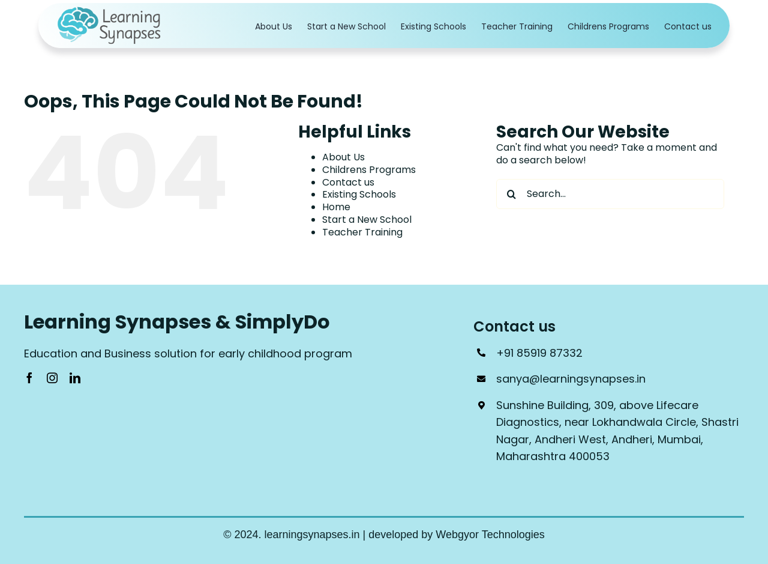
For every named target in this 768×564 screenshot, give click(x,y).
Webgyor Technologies (490, 535)
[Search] (511, 194)
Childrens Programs (369, 170)
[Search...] (610, 194)
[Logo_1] (110, 10)
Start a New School (367, 219)
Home (336, 207)
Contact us (348, 182)
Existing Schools (359, 194)
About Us (343, 157)
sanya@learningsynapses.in (571, 378)
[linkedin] (75, 377)
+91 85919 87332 (539, 352)
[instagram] (52, 377)
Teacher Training (362, 232)
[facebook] (29, 377)
